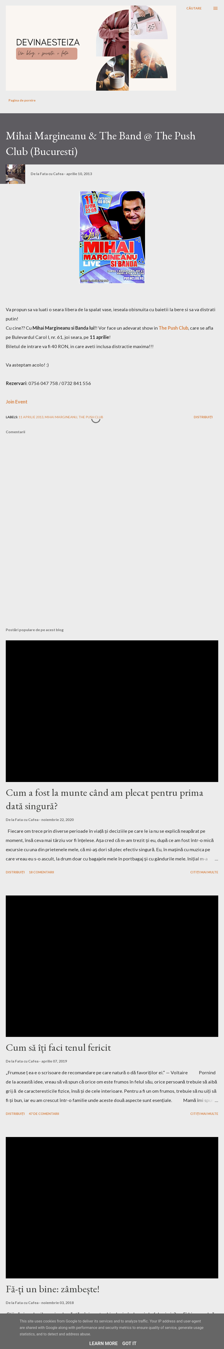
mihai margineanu (61, 417)
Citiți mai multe (204, 872)
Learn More (103, 1343)
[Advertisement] (96, 587)
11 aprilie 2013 (31, 417)
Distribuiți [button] (203, 417)
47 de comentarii (44, 1114)
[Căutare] (194, 8)
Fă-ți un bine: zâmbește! (53, 1288)
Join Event (16, 401)
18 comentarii (41, 872)
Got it (129, 1343)
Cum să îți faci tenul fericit (58, 1047)
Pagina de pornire (22, 100)
